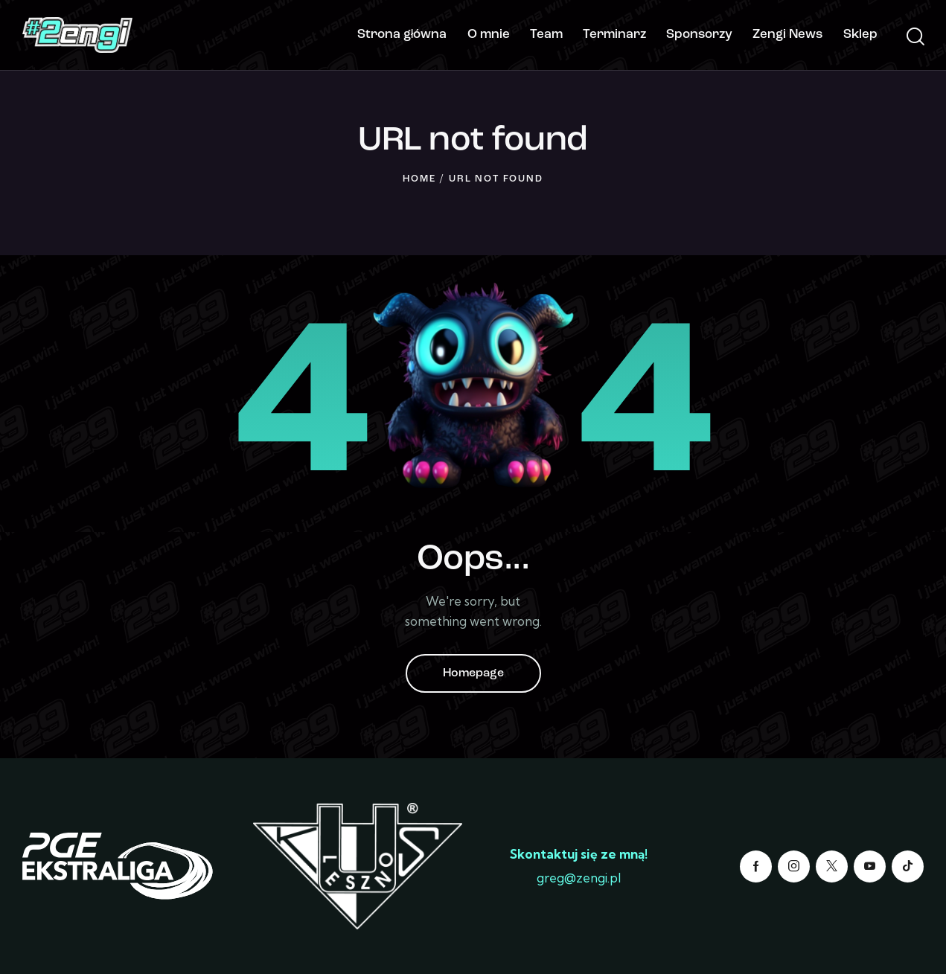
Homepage (473, 673)
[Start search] (914, 37)
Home (419, 179)
